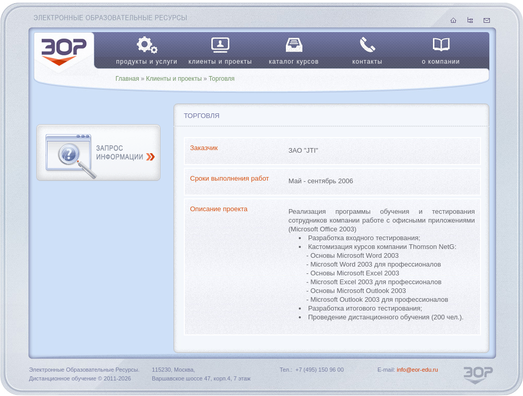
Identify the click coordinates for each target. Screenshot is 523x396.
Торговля (222, 78)
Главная (127, 78)
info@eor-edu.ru (417, 369)
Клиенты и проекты (174, 78)
